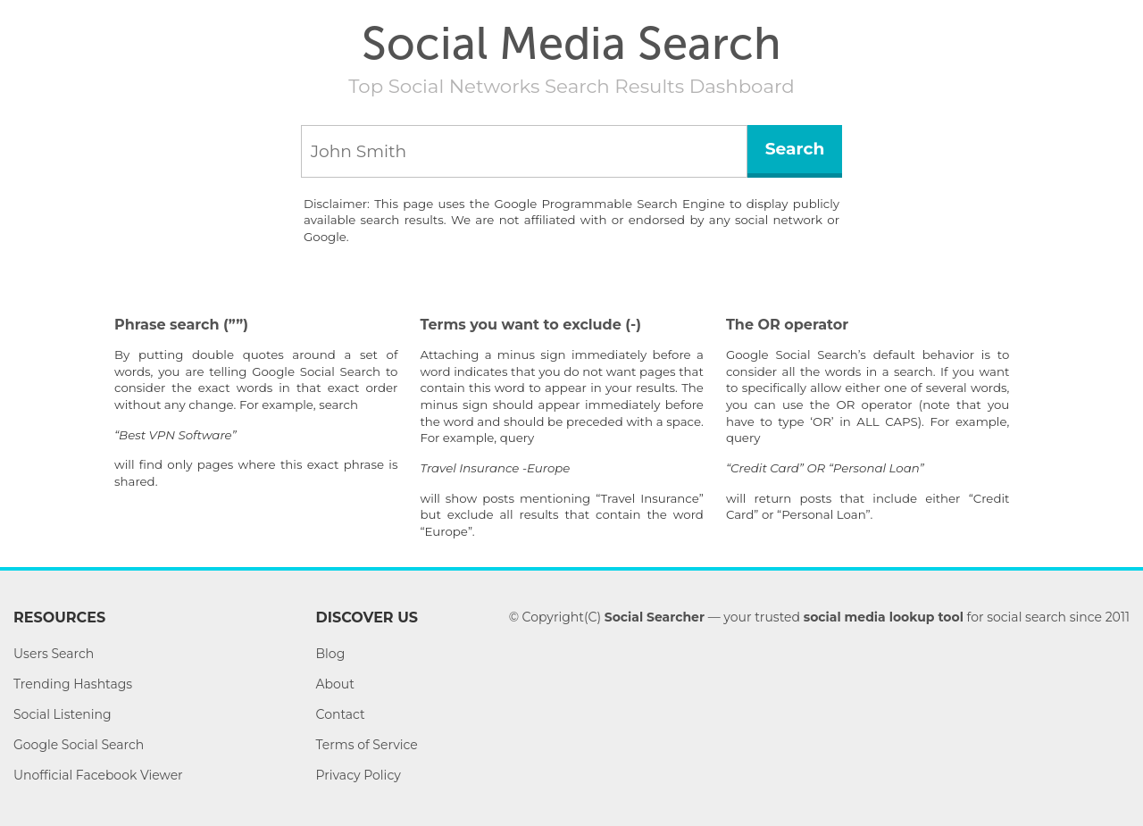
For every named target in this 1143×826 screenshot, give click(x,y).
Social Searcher (655, 617)
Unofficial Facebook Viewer (98, 775)
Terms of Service (367, 745)
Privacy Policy (358, 775)
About (335, 684)
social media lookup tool (884, 617)
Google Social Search (78, 745)
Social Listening (62, 714)
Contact (340, 714)
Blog (331, 654)
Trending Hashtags (72, 684)
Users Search (53, 654)
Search (795, 148)
